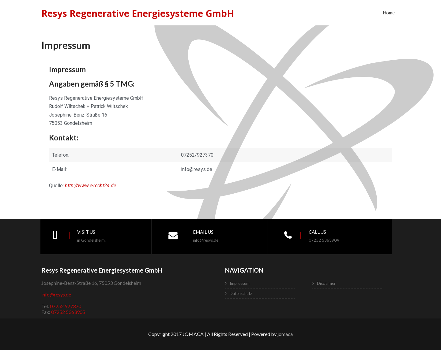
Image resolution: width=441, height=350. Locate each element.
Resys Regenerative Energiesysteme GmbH (137, 13)
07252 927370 (65, 306)
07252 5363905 (68, 312)
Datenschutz (241, 293)
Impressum (240, 283)
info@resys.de (56, 294)
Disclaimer (326, 283)
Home (389, 12)
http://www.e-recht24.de (90, 185)
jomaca (285, 334)
